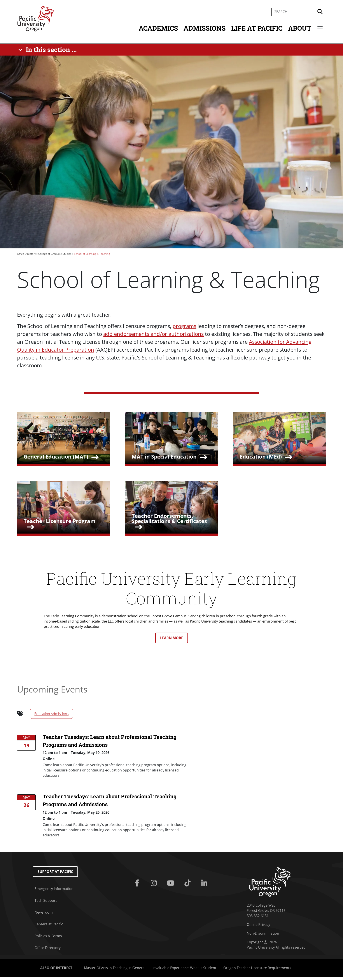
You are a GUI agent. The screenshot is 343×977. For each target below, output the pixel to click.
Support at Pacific (55, 871)
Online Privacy (258, 924)
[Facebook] (138, 883)
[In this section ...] (48, 49)
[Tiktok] (188, 883)
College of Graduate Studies (55, 254)
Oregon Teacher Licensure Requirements (257, 967)
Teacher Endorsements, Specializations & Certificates (169, 518)
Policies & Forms (48, 935)
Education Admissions (51, 713)
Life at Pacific (256, 28)
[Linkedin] (205, 883)
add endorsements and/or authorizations (153, 333)
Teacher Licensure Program (60, 521)
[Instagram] (155, 883)
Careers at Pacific (49, 924)
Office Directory (26, 254)
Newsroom (44, 912)
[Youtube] (172, 883)
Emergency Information (54, 888)
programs (184, 326)
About (299, 28)
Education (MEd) (261, 456)
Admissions (205, 28)
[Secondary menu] (320, 28)
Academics (158, 28)
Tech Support (46, 900)
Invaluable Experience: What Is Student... (185, 967)
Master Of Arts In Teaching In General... (116, 967)
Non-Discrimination (263, 933)
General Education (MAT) (56, 456)
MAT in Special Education (164, 456)
